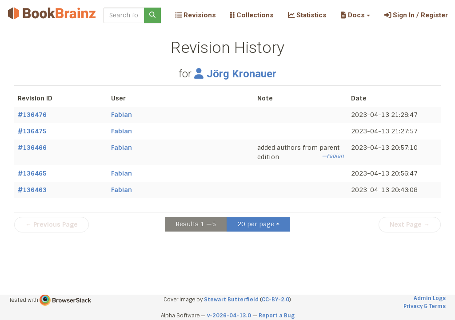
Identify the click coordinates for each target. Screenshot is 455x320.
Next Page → (410, 224)
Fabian (121, 115)
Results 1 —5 (196, 224)
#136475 (32, 131)
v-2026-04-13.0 (229, 315)
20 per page (255, 224)
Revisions (195, 15)
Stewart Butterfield (231, 299)
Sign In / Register (416, 15)
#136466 (32, 148)
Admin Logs (430, 298)
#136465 (32, 173)
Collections (252, 15)
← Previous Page (51, 224)
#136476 (32, 115)
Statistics (307, 15)
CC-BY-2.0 (275, 299)
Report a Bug (277, 315)
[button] (355, 15)
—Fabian (333, 156)
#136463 (32, 190)
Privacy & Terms (424, 306)
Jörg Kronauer (235, 74)
